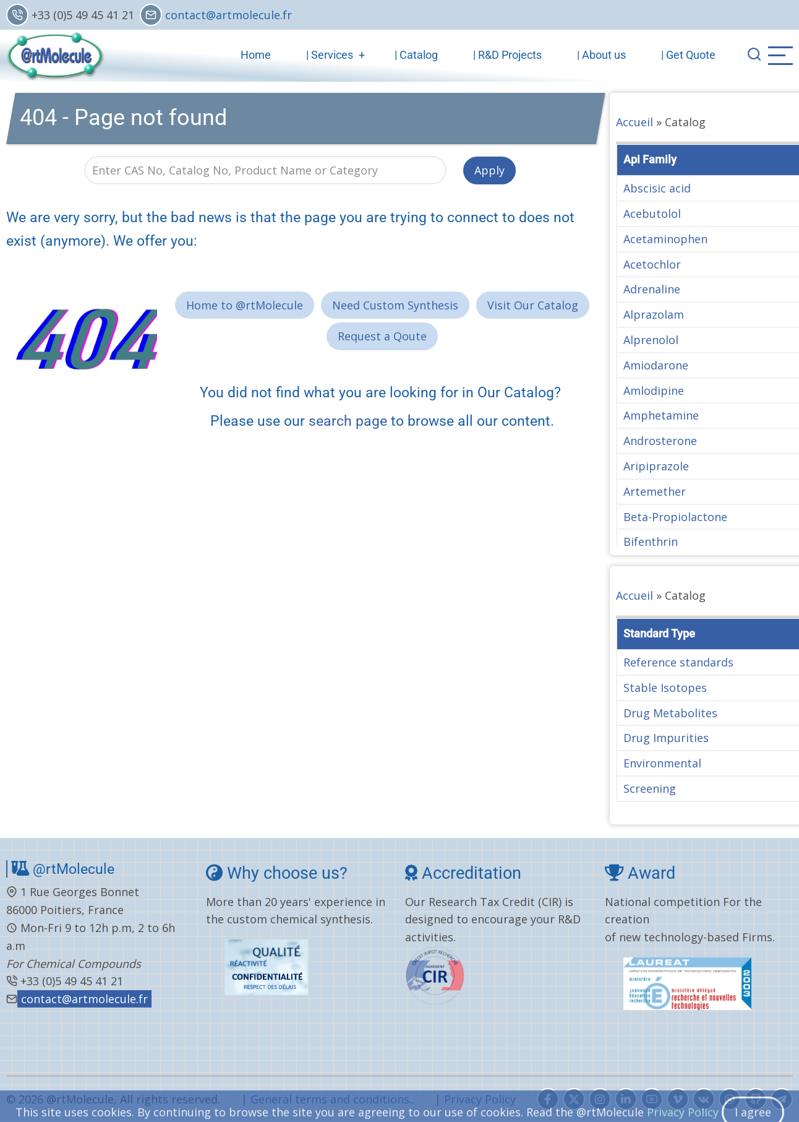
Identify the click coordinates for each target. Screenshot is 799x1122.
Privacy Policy (480, 1099)
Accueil (634, 121)
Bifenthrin (650, 541)
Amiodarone (655, 365)
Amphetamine (661, 415)
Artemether (654, 491)
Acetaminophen (665, 238)
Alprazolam (653, 314)
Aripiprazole (656, 466)
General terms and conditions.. (332, 1099)
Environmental (662, 763)
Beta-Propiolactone (675, 516)
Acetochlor (652, 264)
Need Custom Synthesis (395, 305)
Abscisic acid (657, 188)
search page (348, 420)
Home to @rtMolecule (244, 305)
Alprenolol (650, 339)
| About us (601, 54)
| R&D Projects (507, 54)
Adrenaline (651, 289)
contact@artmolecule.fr (228, 14)
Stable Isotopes (665, 687)
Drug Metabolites (670, 713)
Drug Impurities (666, 737)
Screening (649, 788)
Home (256, 54)
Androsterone (660, 440)
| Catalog (416, 54)
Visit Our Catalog (532, 305)
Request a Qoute (382, 336)
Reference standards (678, 662)
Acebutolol (652, 213)
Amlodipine (653, 390)
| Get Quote (688, 54)
